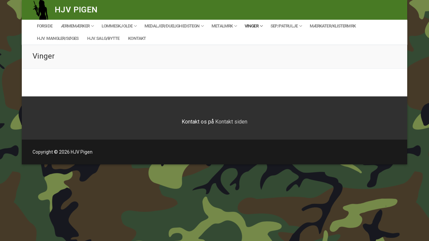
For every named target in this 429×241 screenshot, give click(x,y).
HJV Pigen (76, 9)
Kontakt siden (231, 121)
